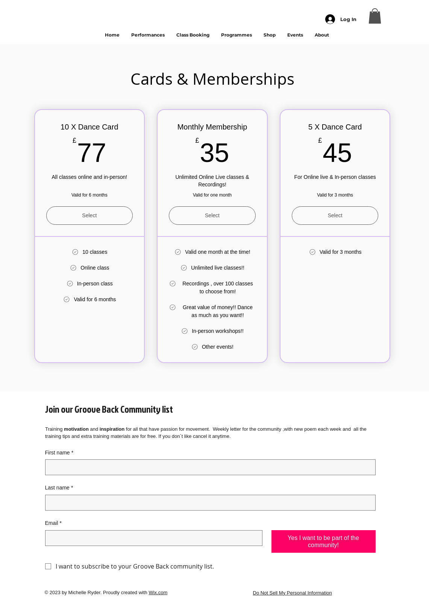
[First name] (208, 467)
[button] (374, 16)
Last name (59, 488)
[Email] (151, 538)
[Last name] (208, 502)
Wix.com (158, 592)
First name (59, 453)
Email (53, 523)
